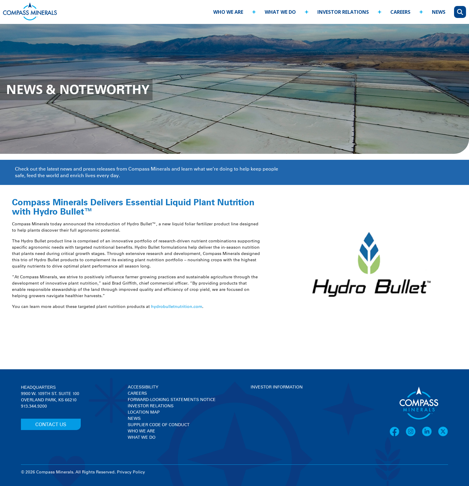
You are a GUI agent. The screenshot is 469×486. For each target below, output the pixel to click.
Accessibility (143, 387)
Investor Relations (150, 406)
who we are (228, 12)
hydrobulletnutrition (171, 307)
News (134, 419)
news (438, 12)
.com (197, 307)
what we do (280, 12)
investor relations (343, 12)
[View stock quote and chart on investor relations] (278, 412)
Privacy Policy (131, 472)
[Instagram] (414, 435)
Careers (137, 393)
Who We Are (141, 431)
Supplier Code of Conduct (159, 425)
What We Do (142, 437)
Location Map (144, 412)
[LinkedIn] (430, 435)
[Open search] (460, 12)
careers (400, 12)
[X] (443, 435)
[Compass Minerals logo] (30, 12)
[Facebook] (397, 435)
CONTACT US (50, 424)
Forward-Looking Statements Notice (172, 400)
